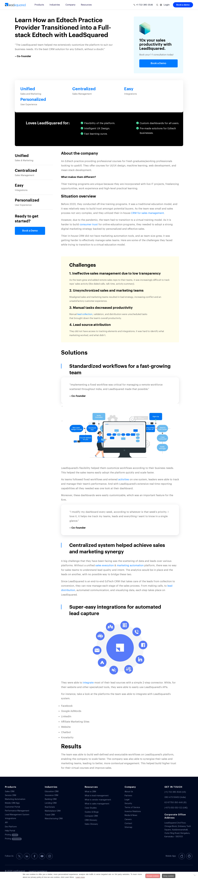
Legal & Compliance (38, 871)
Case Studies (91, 808)
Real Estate (50, 807)
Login (167, 5)
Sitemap (128, 827)
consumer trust (89, 224)
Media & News (131, 815)
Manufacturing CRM (54, 819)
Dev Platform (11, 827)
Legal (127, 800)
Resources (86, 5)
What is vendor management (98, 800)
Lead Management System (17, 815)
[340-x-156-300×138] (15, 5)
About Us (129, 792)
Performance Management (17, 811)
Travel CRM (50, 815)
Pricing (11, 835)
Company (70, 5)
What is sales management (97, 804)
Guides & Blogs (92, 812)
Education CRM (51, 792)
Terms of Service (132, 807)
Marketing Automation (15, 799)
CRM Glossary (91, 820)
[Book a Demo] (158, 63)
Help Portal (10, 831)
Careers (128, 819)
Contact (128, 823)
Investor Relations (133, 811)
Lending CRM (51, 803)
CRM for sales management (147, 213)
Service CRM (10, 795)
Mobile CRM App (12, 803)
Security (128, 803)
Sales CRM (9, 792)
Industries (55, 5)
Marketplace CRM (53, 811)
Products (39, 5)
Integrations (10, 818)
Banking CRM (51, 799)
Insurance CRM (51, 795)
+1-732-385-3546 (144, 5)
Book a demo (183, 5)
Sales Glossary (91, 824)
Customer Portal (12, 807)
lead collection (84, 314)
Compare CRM (91, 816)
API (6, 823)
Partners (128, 796)
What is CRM (90, 792)
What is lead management (97, 796)
